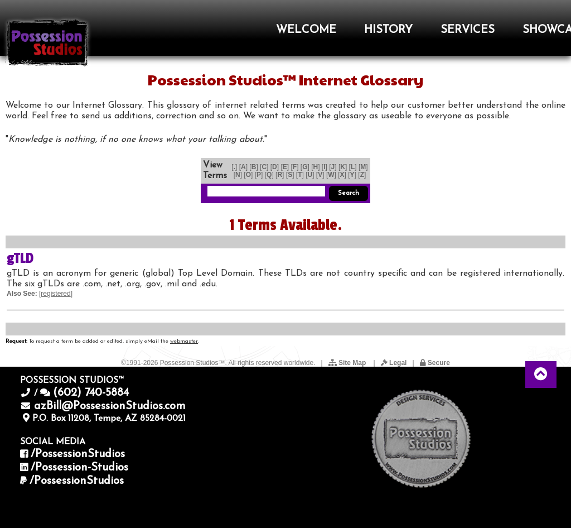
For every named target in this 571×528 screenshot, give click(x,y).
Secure (435, 363)
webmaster (184, 341)
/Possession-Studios (79, 467)
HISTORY (388, 30)
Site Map (348, 363)
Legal (394, 363)
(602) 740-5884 (91, 393)
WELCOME (306, 30)
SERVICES (468, 30)
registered (55, 293)
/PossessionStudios (78, 454)
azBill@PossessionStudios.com (110, 406)
